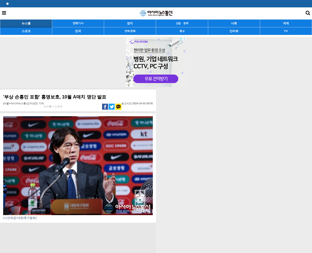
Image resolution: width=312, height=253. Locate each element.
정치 (130, 23)
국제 (286, 23)
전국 (78, 31)
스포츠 (26, 31)
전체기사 (78, 23)
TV (286, 31)
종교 (181, 31)
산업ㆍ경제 (182, 23)
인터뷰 (233, 31)
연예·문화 (130, 31)
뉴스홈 (26, 23)
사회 (234, 23)
